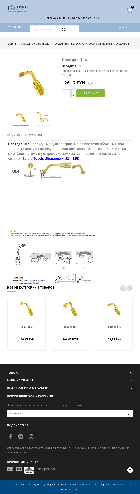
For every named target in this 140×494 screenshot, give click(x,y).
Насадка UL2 (26, 326)
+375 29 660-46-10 (87, 17)
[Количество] (66, 93)
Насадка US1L (70, 326)
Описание (13, 135)
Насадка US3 (114, 326)
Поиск (63, 29)
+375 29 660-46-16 (58, 17)
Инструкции (33, 135)
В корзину (91, 93)
